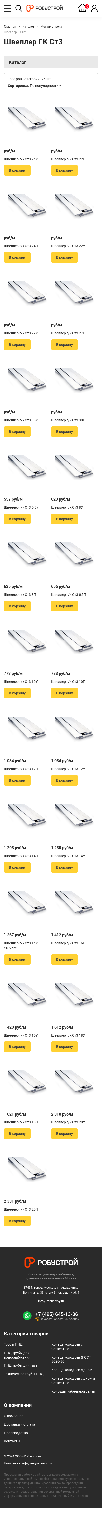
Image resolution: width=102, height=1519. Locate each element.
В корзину (17, 171)
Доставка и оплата (19, 1435)
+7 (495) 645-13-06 (56, 1324)
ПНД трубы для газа (21, 1376)
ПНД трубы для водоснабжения (17, 1365)
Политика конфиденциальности (28, 1474)
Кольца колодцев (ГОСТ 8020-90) (71, 1370)
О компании (13, 1426)
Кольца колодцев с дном (71, 1380)
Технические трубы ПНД (24, 1384)
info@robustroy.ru (51, 1312)
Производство (16, 1443)
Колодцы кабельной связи (73, 1402)
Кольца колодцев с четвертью (67, 1357)
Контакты (12, 1452)
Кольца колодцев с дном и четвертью (73, 1391)
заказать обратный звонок (57, 1330)
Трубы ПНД (13, 1355)
